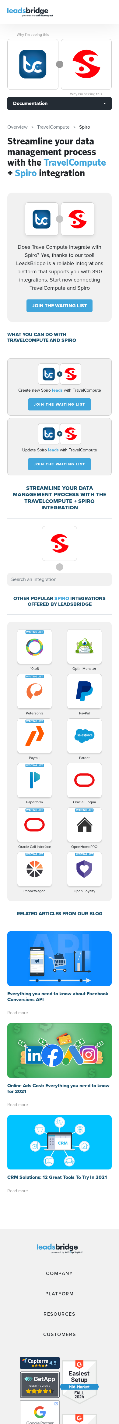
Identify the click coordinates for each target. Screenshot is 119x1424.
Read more (17, 1013)
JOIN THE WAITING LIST (59, 305)
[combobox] (59, 579)
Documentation (30, 103)
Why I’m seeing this (33, 34)
